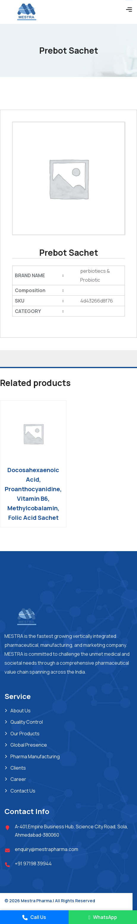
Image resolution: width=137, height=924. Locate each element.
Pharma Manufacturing (35, 756)
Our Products (25, 733)
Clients (18, 768)
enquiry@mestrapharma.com (46, 849)
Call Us (34, 917)
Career (18, 779)
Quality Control (26, 722)
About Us (20, 710)
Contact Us (22, 790)
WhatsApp (102, 917)
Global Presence (28, 745)
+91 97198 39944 (33, 863)
